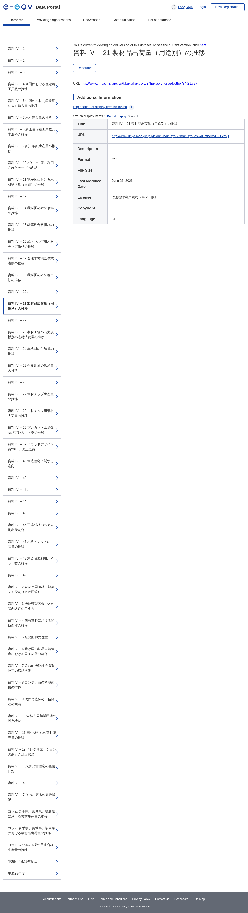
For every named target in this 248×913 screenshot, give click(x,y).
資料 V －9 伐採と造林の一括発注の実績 (31, 701)
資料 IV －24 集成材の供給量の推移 (31, 351)
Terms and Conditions (113, 899)
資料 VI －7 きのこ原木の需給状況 (31, 797)
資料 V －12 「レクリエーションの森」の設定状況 (32, 752)
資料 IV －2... (17, 60)
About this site (52, 899)
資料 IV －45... (18, 513)
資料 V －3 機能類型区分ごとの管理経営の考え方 (31, 606)
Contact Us (162, 899)
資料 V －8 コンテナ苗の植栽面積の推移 (31, 685)
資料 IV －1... (17, 48)
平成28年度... (17, 873)
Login (202, 7)
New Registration (227, 7)
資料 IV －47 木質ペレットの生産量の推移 (31, 544)
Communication (123, 20)
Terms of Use (74, 899)
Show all (133, 116)
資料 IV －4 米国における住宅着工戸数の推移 (31, 86)
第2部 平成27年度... (22, 861)
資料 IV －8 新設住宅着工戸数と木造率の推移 (31, 132)
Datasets (16, 20)
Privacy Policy (141, 899)
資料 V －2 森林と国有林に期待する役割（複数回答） (31, 589)
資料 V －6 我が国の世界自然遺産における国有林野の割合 (31, 651)
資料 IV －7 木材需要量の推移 (30, 117)
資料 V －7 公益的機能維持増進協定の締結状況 (31, 668)
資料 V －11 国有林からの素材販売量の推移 (32, 735)
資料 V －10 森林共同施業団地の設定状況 (32, 718)
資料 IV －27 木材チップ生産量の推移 (31, 396)
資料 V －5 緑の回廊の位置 (28, 637)
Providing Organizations (53, 20)
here (203, 45)
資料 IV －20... (18, 292)
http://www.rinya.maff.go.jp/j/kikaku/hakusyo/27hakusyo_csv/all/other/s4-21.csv (139, 83)
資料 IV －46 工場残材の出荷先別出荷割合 (31, 527)
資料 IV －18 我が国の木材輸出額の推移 (31, 277)
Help (91, 899)
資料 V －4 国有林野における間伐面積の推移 (31, 623)
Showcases (91, 20)
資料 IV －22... (18, 320)
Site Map (199, 899)
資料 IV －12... (18, 196)
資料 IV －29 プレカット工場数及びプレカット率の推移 (31, 430)
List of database (159, 20)
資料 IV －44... (18, 501)
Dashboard (181, 899)
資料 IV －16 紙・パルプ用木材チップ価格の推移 (31, 244)
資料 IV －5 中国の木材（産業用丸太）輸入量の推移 (31, 103)
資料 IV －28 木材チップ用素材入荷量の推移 (31, 413)
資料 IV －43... (18, 489)
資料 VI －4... (17, 783)
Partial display (117, 116)
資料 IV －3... (17, 72)
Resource (85, 68)
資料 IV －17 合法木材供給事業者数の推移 (31, 261)
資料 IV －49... (18, 575)
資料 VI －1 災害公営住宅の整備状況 (31, 768)
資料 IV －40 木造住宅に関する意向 (31, 463)
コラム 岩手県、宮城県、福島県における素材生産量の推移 (31, 814)
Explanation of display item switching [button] (103, 107)
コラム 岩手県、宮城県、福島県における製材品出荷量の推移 (31, 830)
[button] (182, 7)
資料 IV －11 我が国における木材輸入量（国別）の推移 (31, 182)
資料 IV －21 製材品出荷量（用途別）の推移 (31, 306)
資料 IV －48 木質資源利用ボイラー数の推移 (31, 561)
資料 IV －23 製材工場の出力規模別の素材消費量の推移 (31, 334)
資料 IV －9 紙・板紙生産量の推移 (31, 148)
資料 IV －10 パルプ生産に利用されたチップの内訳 (31, 165)
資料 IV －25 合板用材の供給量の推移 (31, 368)
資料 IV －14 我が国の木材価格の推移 (31, 210)
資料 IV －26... (18, 382)
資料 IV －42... (18, 478)
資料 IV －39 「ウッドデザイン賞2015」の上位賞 (31, 447)
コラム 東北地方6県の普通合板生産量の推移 (31, 847)
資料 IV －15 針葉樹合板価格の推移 (31, 227)
